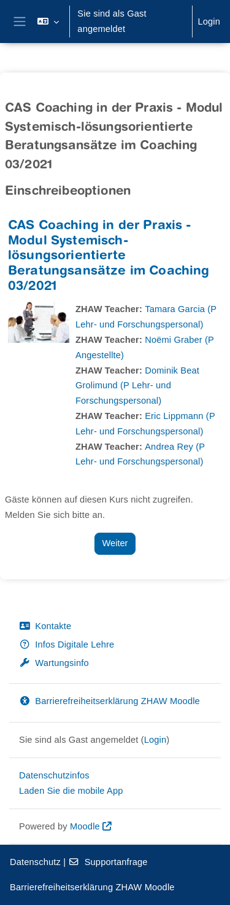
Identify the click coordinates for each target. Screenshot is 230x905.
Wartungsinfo (54, 663)
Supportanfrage (107, 862)
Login (208, 21)
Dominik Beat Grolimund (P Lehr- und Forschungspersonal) (137, 386)
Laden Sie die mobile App (71, 791)
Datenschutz (35, 862)
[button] (48, 21)
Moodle (85, 826)
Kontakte (45, 626)
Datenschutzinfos (54, 775)
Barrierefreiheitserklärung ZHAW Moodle (109, 701)
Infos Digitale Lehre (66, 644)
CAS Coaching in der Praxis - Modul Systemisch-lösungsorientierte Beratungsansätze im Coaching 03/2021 (108, 257)
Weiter (115, 543)
